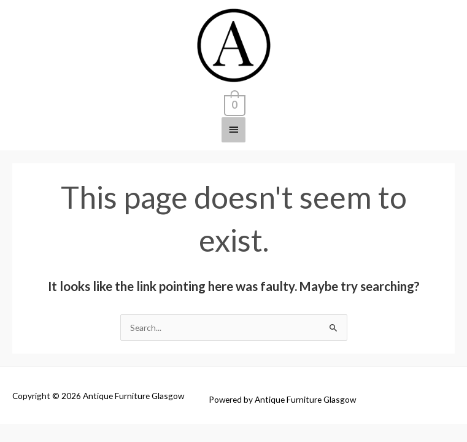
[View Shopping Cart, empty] (233, 103)
